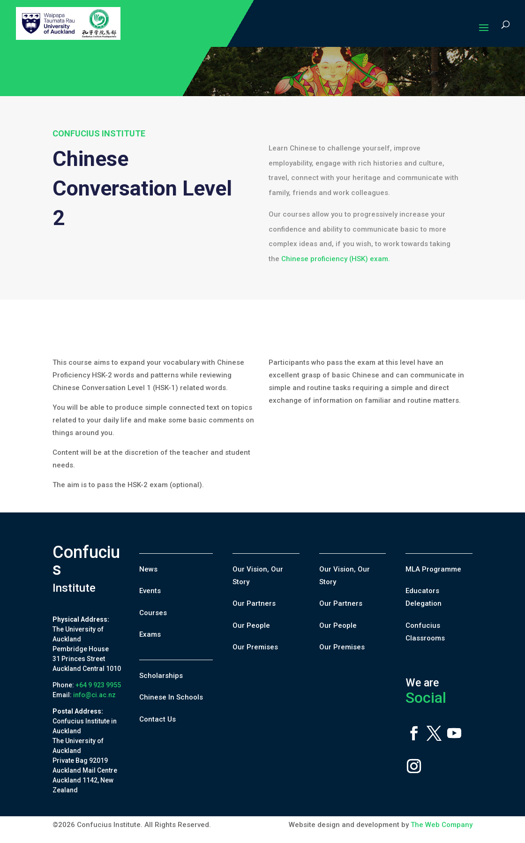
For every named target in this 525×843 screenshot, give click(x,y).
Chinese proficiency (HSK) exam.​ (335, 259)
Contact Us (157, 719)
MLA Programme (433, 569)
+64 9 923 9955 (98, 685)
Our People (251, 625)
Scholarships (161, 675)
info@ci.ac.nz (94, 695)
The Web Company (441, 824)
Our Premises (255, 647)
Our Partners (254, 603)
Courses (153, 613)
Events (150, 591)
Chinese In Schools (171, 697)
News (148, 569)
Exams (150, 634)
